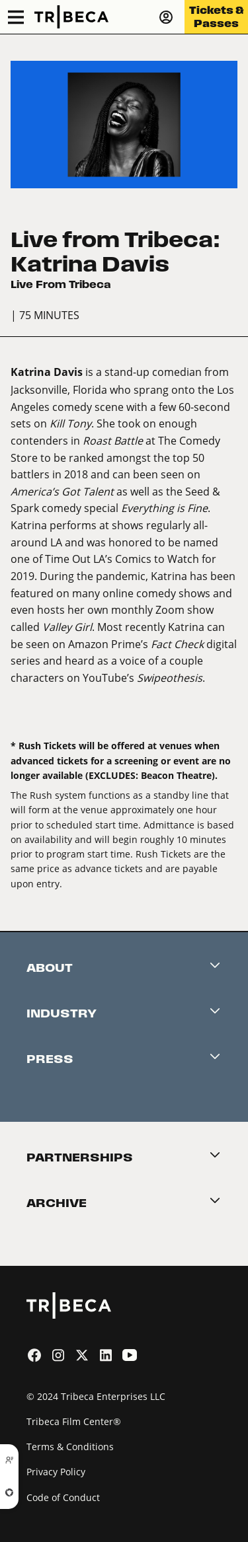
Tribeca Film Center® (73, 1421)
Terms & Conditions (70, 1446)
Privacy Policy (55, 1471)
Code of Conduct (63, 1497)
